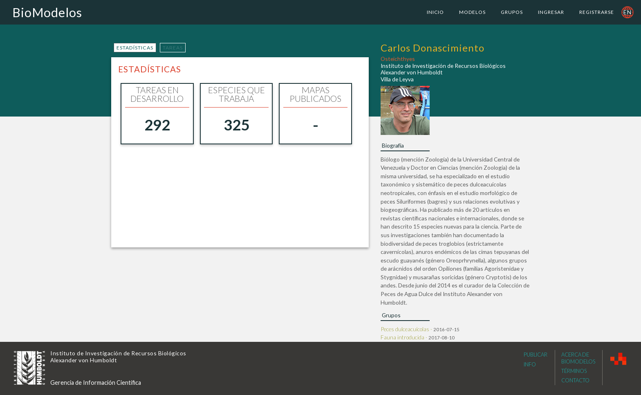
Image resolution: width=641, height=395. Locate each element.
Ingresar (551, 12)
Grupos (512, 12)
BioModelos (47, 12)
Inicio (435, 12)
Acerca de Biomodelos (578, 358)
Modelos (472, 12)
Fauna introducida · (404, 337)
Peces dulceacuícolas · (407, 328)
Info (530, 364)
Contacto (575, 380)
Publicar (535, 354)
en (627, 12)
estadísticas (135, 48)
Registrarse (596, 12)
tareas (173, 48)
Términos (574, 371)
